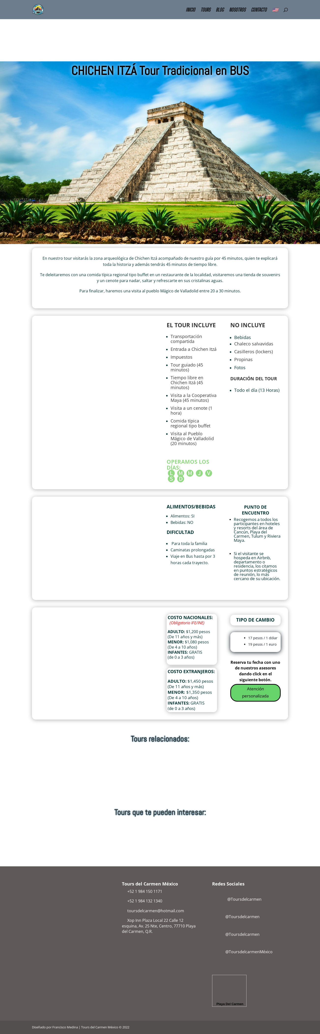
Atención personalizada (255, 692)
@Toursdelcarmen (238, 899)
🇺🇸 (275, 10)
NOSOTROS (237, 10)
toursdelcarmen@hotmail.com (155, 910)
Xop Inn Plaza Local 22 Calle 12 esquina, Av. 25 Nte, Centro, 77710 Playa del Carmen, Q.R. (159, 926)
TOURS (205, 10)
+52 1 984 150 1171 (144, 891)
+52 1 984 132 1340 (144, 901)
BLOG (220, 10)
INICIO (190, 10)
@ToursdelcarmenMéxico (249, 951)
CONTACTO (259, 10)
